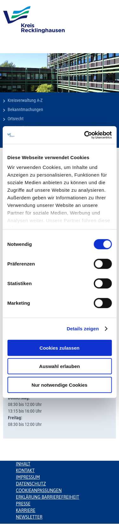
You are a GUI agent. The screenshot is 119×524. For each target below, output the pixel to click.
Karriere (26, 510)
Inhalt (23, 463)
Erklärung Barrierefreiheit (47, 497)
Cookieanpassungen (39, 490)
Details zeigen (83, 328)
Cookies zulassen (60, 347)
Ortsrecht (15, 118)
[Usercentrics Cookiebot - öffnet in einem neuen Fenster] (85, 135)
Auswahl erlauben (59, 366)
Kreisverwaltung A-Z (25, 100)
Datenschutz (31, 483)
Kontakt (25, 470)
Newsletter (29, 517)
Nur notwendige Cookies (60, 384)
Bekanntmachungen (25, 109)
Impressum (28, 477)
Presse (23, 503)
